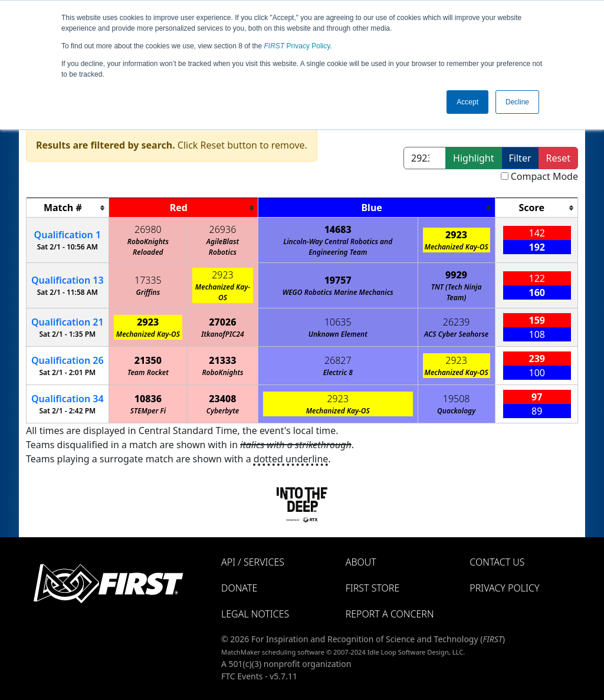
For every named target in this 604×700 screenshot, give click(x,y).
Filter (520, 158)
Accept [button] (467, 102)
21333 (222, 360)
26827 (338, 360)
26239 (456, 322)
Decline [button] (517, 102)
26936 (223, 229)
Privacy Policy (297, 46)
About (361, 562)
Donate (239, 587)
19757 (338, 280)
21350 (148, 360)
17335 (148, 280)
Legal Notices (255, 613)
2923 (456, 234)
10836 (148, 398)
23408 (222, 398)
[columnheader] (68, 208)
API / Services (252, 562)
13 (67, 280)
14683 (338, 229)
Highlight (473, 158)
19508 (456, 398)
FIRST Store (373, 587)
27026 (222, 322)
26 (67, 360)
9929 (456, 274)
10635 (338, 322)
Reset (558, 158)
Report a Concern (390, 613)
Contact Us (497, 562)
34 (67, 398)
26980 (148, 229)
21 (67, 322)
